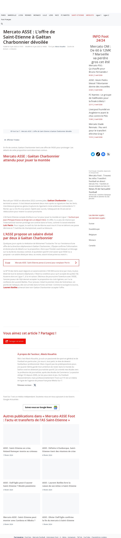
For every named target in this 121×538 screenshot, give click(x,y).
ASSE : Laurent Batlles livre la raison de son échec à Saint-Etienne (59, 459)
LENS (51, 15)
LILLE (45, 15)
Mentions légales (22, 518)
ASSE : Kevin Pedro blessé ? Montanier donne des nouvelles (99, 83)
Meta (64, 512)
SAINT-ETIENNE (78, 15)
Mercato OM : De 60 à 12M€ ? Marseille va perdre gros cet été (100, 54)
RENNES (28, 15)
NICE (57, 15)
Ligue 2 (106, 15)
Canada (92, 245)
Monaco (92, 240)
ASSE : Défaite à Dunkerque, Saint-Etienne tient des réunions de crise (59, 424)
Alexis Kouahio (48, 328)
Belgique (93, 234)
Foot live (28, 512)
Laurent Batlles (10, 262)
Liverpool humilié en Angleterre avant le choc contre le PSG (99, 112)
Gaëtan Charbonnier (57, 175)
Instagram (71, 512)
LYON (21, 15)
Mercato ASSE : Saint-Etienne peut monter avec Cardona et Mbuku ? (19, 494)
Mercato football (39, 512)
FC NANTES (65, 15)
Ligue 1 (98, 15)
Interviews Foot (52, 512)
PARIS (3, 15)
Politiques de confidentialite (67, 518)
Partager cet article (14, 316)
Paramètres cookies (99, 512)
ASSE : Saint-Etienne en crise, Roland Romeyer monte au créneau (20, 424)
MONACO (37, 15)
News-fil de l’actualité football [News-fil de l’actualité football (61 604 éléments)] (99, 190)
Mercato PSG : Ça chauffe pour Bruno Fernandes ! (98, 68)
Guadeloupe (94, 229)
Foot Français (6, 19)
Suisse (91, 223)
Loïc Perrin (8, 200)
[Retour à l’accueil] (60, 6)
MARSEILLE (12, 15)
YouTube (86, 512)
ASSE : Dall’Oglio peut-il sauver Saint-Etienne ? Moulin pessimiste (19, 459)
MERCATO (90, 15)
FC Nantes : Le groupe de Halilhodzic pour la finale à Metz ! (100, 98)
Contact (49, 518)
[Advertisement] (41, 155)
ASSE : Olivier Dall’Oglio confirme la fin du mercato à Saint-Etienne (58, 494)
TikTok (79, 512)
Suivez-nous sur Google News (41, 382)
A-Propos (37, 518)
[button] (2, 24)
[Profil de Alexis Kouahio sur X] (35, 360)
